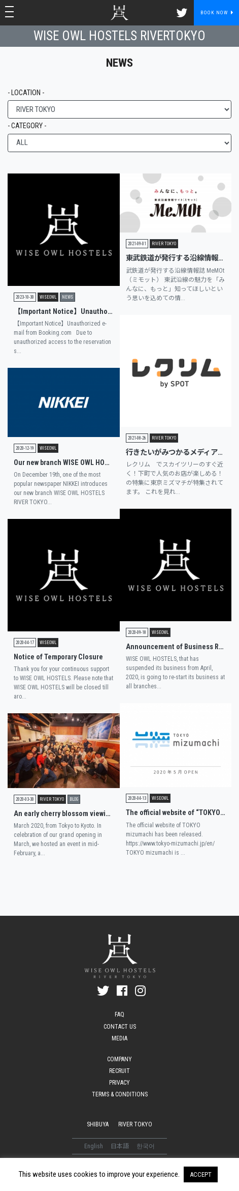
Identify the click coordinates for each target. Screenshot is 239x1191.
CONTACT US (120, 1026)
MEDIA (119, 1038)
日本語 (120, 1146)
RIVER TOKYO (135, 1124)
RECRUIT (119, 1070)
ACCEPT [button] (201, 1174)
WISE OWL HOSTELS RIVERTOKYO (119, 35)
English (94, 1146)
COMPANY (119, 1059)
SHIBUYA (98, 1124)
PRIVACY (119, 1082)
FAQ (119, 1014)
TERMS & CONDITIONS (120, 1094)
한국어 (145, 1146)
